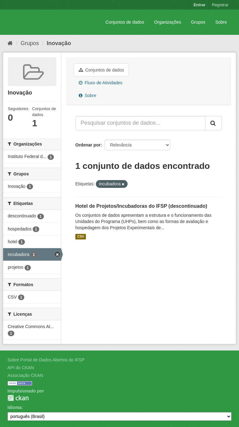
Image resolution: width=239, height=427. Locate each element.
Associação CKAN (25, 375)
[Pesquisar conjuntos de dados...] (140, 123)
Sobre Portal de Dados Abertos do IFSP (45, 359)
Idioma (14, 407)
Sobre (221, 22)
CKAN (18, 398)
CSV (80, 237)
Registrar (220, 4)
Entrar (199, 4)
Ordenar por (88, 144)
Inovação (59, 43)
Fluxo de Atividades (100, 82)
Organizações (167, 22)
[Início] (10, 43)
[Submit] (213, 123)
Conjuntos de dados (124, 22)
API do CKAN (20, 367)
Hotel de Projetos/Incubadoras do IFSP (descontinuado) (141, 206)
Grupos (198, 22)
